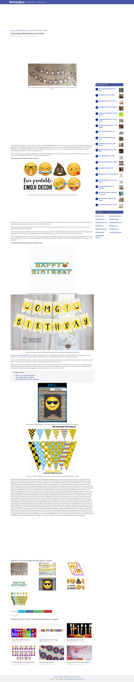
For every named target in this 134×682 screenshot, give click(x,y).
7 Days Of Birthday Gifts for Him (108, 204)
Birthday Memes (114, 229)
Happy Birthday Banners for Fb (75, 639)
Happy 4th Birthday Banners (46, 662)
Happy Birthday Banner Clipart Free (20, 639)
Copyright (66, 676)
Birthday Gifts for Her (102, 222)
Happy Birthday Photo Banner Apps (48, 639)
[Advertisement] (62, 18)
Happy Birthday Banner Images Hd (24, 377)
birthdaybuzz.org (71, 679)
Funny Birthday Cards (115, 232)
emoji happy (16, 615)
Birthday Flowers (114, 219)
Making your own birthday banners (20, 355)
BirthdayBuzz (19, 2)
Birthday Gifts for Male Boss (106, 95)
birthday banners (49, 145)
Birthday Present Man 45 (106, 168)
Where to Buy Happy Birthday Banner (25, 375)
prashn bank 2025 (80, 679)
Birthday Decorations (115, 216)
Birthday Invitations (101, 229)
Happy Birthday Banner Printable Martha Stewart (80, 662)
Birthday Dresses (43, 2)
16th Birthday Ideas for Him (106, 156)
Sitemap (55, 676)
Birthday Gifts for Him (115, 222)
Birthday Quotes (100, 232)
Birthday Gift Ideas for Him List (107, 101)
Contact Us (60, 676)
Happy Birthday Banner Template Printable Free (24, 662)
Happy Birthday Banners (17, 36)
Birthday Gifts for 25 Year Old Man (108, 174)
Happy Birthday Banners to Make (108, 162)
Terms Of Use (72, 676)
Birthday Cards (33, 2)
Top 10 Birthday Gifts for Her (107, 131)
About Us (78, 676)
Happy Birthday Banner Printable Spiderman (27, 379)
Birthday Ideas (113, 226)
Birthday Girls (99, 226)
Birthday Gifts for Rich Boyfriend (108, 107)
